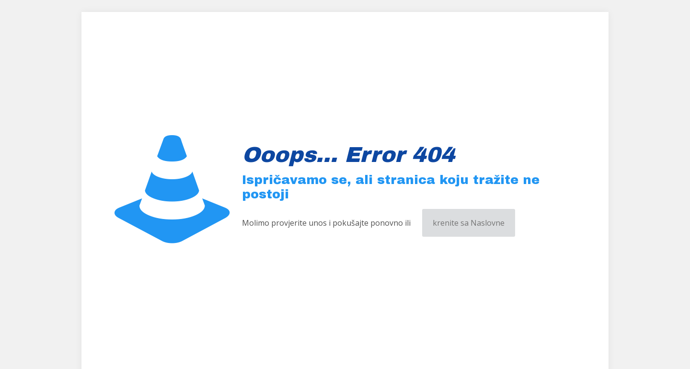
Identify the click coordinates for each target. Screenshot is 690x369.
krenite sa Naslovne (469, 223)
